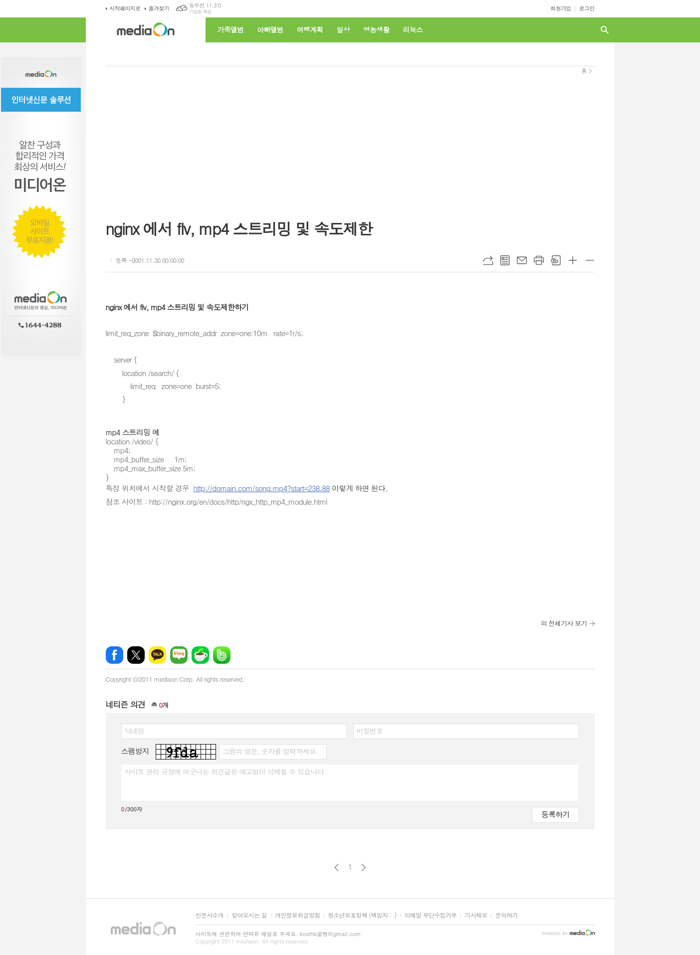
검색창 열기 (605, 29)
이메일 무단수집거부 (431, 915)
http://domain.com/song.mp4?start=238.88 (261, 488)
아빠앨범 (270, 29)
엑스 (136, 655)
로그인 (586, 8)
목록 (505, 260)
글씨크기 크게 (573, 260)
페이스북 (114, 655)
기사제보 (476, 915)
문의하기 (506, 915)
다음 (363, 867)
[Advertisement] (350, 136)
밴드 (222, 655)
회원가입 (560, 8)
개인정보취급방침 (297, 915)
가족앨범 (231, 29)
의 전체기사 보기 (564, 623)
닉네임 (134, 730)
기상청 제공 (200, 11)
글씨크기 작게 (590, 260)
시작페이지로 (125, 8)
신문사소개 (210, 915)
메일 (522, 260)
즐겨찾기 (159, 8)
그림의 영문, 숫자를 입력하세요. (270, 751)
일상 (342, 29)
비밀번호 (370, 730)
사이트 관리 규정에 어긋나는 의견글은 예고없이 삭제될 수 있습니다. (225, 771)
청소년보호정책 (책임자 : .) (362, 915)
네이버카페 (200, 655)
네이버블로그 (179, 655)
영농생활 (376, 29)
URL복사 (488, 260)
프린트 (539, 260)
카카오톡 (157, 655)
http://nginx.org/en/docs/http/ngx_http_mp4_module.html (238, 501)
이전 (336, 867)
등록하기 (555, 814)
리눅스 (412, 29)
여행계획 (310, 29)
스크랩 (556, 260)
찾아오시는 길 (249, 915)
